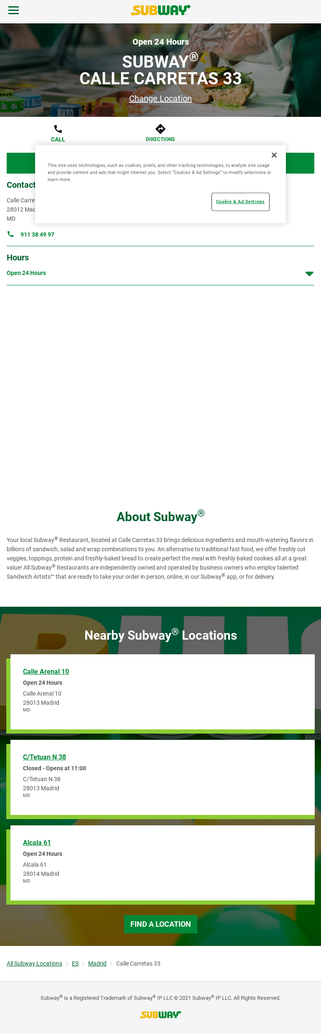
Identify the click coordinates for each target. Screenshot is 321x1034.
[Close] (274, 155)
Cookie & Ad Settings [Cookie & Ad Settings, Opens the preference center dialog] (240, 201)
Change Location (160, 98)
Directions (160, 139)
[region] (160, 184)
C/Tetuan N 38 (44, 757)
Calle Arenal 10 (46, 672)
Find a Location (160, 924)
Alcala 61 (37, 843)
